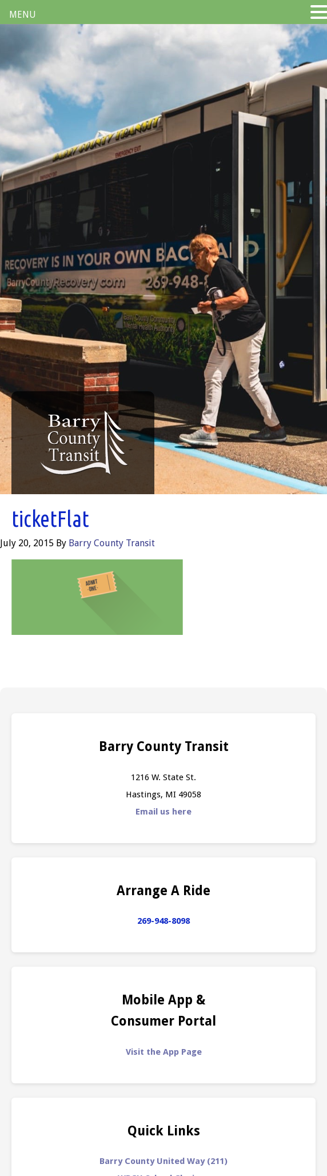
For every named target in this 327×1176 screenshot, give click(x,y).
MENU (22, 14)
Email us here (163, 811)
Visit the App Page (164, 1052)
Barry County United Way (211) (163, 1161)
